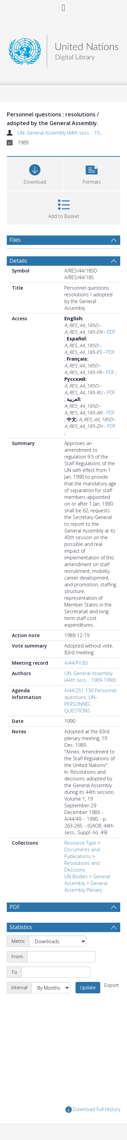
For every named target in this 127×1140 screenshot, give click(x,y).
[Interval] (50, 987)
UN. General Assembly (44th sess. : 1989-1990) (68, 133)
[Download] (35, 173)
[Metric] (57, 941)
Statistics (20, 927)
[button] (92, 173)
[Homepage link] (63, 50)
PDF (111, 332)
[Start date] (61, 956)
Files (15, 240)
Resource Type (80, 843)
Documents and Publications (82, 852)
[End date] (55, 972)
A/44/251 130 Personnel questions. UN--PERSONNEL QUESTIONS (90, 700)
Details (18, 260)
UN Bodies (76, 876)
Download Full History (92, 1109)
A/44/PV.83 (76, 663)
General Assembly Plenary (85, 886)
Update (88, 987)
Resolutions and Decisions (82, 866)
